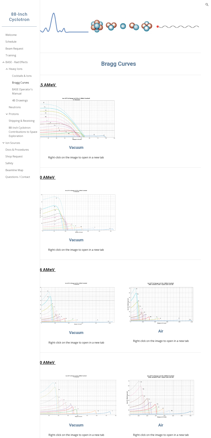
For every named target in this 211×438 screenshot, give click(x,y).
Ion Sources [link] (14, 143)
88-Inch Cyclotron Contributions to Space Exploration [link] (24, 132)
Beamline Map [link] (15, 170)
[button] (207, 5)
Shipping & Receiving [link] (23, 121)
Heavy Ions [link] (17, 69)
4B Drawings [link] (21, 100)
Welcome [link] (12, 35)
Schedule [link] (12, 41)
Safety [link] (10, 163)
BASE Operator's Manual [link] (23, 91)
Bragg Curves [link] (21, 82)
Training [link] (12, 55)
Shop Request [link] (15, 156)
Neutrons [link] (16, 107)
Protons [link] (15, 114)
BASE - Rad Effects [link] (18, 62)
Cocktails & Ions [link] (23, 76)
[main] (126, 63)
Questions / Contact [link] (19, 177)
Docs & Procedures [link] (18, 149)
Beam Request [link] (15, 48)
